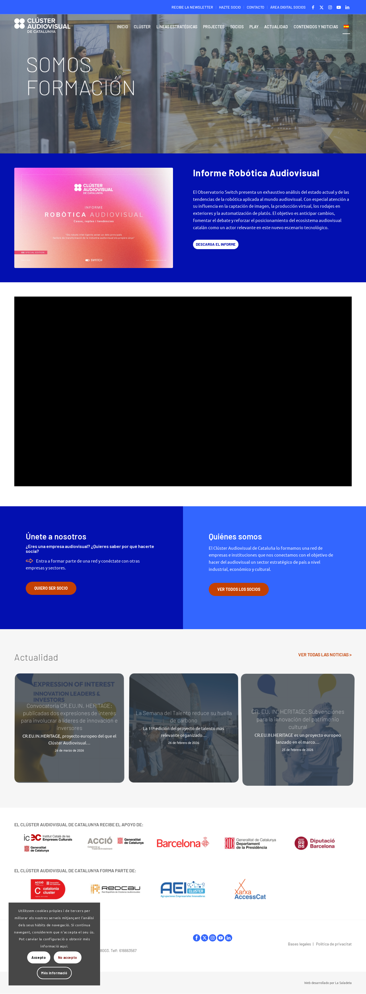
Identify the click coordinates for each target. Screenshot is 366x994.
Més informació (54, 973)
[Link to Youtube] (339, 7)
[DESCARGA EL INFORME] (215, 244)
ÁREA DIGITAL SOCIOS (288, 7)
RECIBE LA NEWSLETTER (192, 7)
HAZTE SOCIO (230, 7)
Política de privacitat (334, 943)
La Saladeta (343, 982)
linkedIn (228, 937)
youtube (220, 937)
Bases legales (299, 943)
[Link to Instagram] (330, 7)
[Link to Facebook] (313, 7)
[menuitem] (192, 7)
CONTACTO (255, 7)
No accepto (67, 957)
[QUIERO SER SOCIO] (51, 588)
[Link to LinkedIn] (347, 7)
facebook (196, 937)
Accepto (38, 957)
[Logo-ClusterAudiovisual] (42, 28)
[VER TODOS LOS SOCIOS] (239, 589)
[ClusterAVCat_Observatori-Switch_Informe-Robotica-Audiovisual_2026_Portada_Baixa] (93, 218)
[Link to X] (321, 7)
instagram (212, 937)
